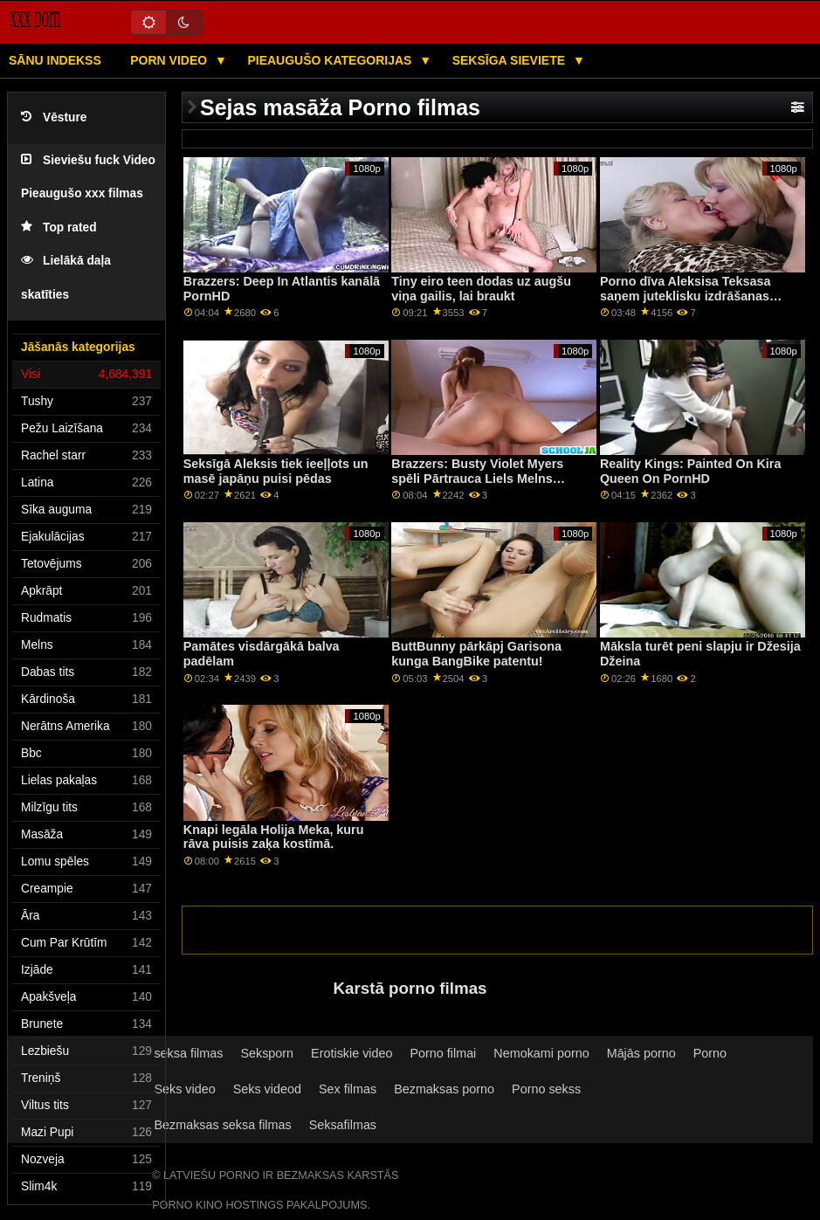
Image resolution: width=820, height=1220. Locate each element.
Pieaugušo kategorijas (331, 60)
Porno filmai (443, 1053)
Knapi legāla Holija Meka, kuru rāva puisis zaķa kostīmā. (273, 837)
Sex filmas (347, 1089)
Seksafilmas (342, 1125)
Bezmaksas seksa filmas (222, 1125)
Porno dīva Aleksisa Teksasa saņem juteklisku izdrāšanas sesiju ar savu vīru (685, 295)
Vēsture (53, 117)
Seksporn (266, 1053)
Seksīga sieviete (510, 60)
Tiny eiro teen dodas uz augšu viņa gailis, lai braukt (481, 288)
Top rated (59, 227)
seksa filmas (188, 1053)
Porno (710, 1053)
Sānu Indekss (55, 60)
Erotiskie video (351, 1053)
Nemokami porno (541, 1053)
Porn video (170, 60)
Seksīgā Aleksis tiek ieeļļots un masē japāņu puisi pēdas (276, 471)
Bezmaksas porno (444, 1089)
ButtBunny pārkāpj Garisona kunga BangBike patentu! (476, 653)
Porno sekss (546, 1089)
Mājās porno (641, 1053)
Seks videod (267, 1089)
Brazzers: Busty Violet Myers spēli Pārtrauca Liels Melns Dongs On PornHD (477, 478)
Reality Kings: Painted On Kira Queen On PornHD (690, 471)
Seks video (184, 1089)
